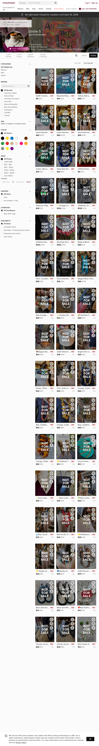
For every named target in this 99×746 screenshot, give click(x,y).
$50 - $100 (7, 167)
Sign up (95, 3)
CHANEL (6, 113)
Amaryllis (6, 101)
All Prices (6, 159)
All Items (6, 194)
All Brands (6, 90)
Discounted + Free (9, 201)
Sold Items (6, 237)
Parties (48, 9)
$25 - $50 (6, 164)
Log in (87, 3)
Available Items (8, 227)
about (84, 55)
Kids (34, 9)
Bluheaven (6, 110)
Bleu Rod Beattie (9, 107)
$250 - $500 (7, 173)
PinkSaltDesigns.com (39, 47)
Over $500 (7, 176)
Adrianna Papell (9, 93)
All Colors (6, 133)
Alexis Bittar (7, 96)
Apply (28, 182)
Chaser (5, 115)
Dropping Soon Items (10, 233)
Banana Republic (9, 104)
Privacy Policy (21, 742)
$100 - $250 (7, 170)
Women (20, 9)
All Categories (6, 67)
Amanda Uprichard (10, 99)
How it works (71, 9)
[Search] (41, 3)
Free (4, 197)
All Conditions (8, 210)
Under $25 (7, 162)
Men (27, 9)
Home (40, 9)
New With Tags (8, 214)
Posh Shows (58, 9)
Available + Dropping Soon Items (15, 230)
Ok (90, 739)
